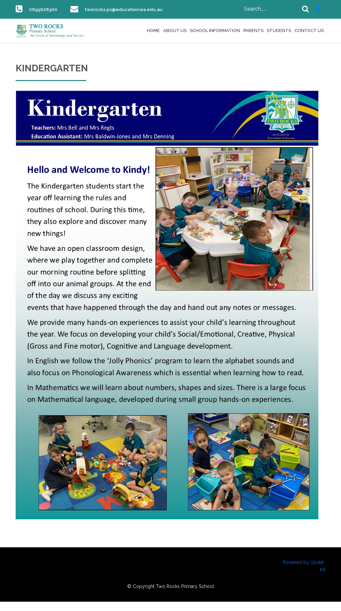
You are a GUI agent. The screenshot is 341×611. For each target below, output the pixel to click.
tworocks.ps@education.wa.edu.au (72, 18)
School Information (215, 39)
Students (279, 39)
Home (153, 39)
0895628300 (45, 9)
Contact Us (309, 39)
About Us (174, 39)
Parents (253, 39)
